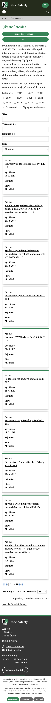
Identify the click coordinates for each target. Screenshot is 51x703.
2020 (19, 97)
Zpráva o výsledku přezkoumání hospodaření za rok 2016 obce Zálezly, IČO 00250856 (25, 254)
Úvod (4, 18)
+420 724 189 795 (15, 646)
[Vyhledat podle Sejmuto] (25, 138)
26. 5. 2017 (10, 474)
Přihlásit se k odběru (30, 33)
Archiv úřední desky (14, 604)
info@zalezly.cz (14, 650)
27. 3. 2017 (10, 349)
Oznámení (11, 107)
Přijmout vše (13, 699)
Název (6, 114)
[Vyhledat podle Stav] (25, 149)
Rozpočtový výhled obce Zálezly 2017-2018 (25, 297)
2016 (19, 93)
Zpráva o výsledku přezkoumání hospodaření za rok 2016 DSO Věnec (24, 505)
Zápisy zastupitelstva (33, 107)
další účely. (34, 684)
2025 (30, 102)
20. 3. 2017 (10, 220)
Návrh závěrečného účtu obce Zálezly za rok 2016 (24, 463)
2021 (29, 97)
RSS (34, 39)
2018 (40, 93)
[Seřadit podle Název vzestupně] (12, 113)
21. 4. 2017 (10, 390)
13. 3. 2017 (10, 175)
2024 (19, 102)
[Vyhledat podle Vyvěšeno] (25, 129)
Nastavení (39, 699)
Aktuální (9, 189)
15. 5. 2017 (10, 432)
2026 (41, 102)
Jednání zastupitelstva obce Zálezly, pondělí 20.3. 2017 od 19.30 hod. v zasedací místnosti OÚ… (24, 209)
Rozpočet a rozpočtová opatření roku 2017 (24, 380)
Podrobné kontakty (15, 670)
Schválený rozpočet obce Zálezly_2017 (25, 165)
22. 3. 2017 (10, 307)
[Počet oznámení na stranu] (42, 591)
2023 (8, 102)
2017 (30, 93)
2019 (8, 97)
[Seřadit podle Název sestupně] (12, 114)
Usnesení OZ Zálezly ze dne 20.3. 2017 (25, 339)
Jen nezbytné (26, 699)
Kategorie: (7, 93)
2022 (40, 97)
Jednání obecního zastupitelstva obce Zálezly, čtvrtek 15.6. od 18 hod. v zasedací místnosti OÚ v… (25, 549)
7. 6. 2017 (9, 560)
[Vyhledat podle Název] (25, 119)
